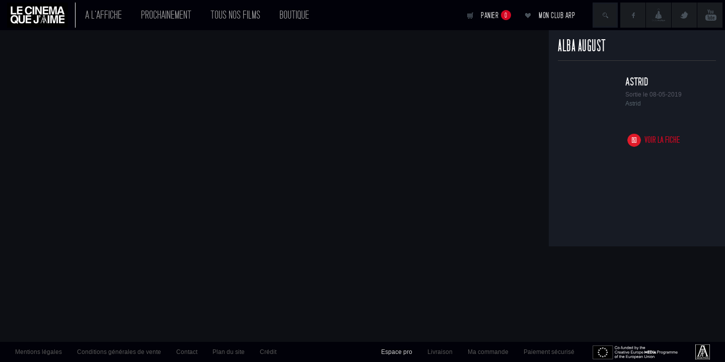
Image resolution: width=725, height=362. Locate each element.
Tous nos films (235, 15)
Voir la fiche (662, 140)
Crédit (268, 351)
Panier (496, 15)
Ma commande (488, 351)
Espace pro (396, 351)
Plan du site (228, 351)
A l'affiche (103, 15)
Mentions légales (38, 351)
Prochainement (166, 15)
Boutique (294, 15)
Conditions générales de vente (119, 351)
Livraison (440, 351)
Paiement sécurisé (549, 351)
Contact (186, 351)
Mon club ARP (557, 15)
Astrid (636, 81)
